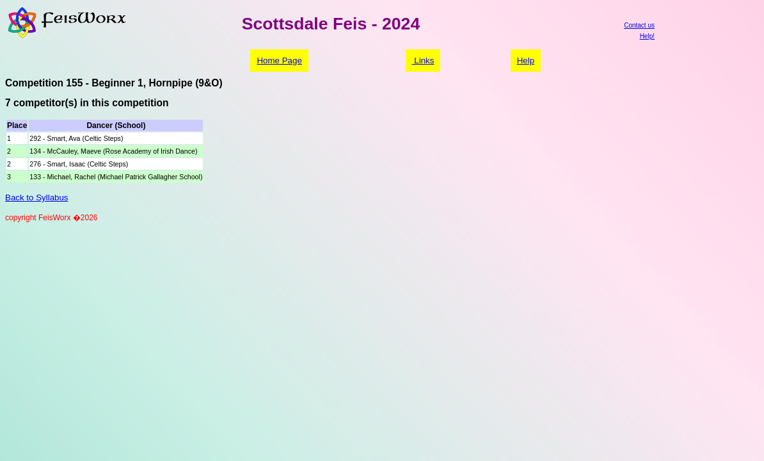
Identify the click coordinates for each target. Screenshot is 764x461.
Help (525, 60)
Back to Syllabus (36, 197)
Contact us (639, 25)
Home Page (279, 60)
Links (423, 60)
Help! (647, 36)
